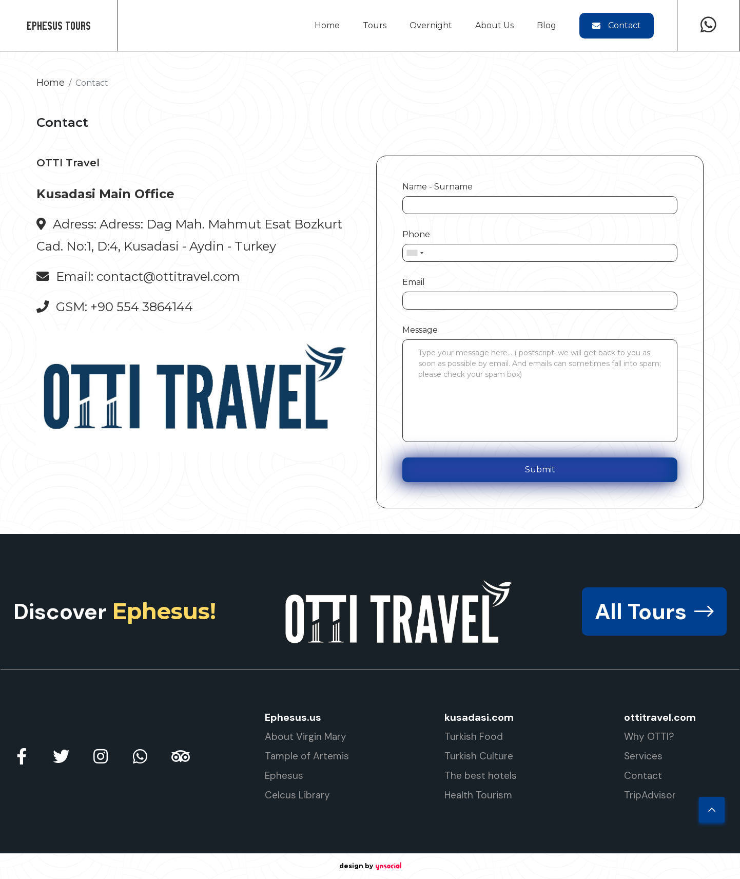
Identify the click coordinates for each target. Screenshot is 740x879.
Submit (540, 469)
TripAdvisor (650, 795)
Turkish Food (473, 736)
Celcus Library (297, 795)
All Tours (654, 611)
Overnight (431, 25)
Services (643, 756)
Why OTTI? (649, 736)
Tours (374, 25)
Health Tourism (478, 795)
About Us (494, 25)
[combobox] (414, 252)
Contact (616, 25)
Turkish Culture (478, 756)
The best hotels (480, 775)
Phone (416, 234)
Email (413, 282)
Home (327, 25)
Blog (546, 25)
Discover (114, 611)
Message (420, 330)
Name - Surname (437, 187)
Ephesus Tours (59, 25)
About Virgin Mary (305, 736)
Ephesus (284, 775)
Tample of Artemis (307, 756)
